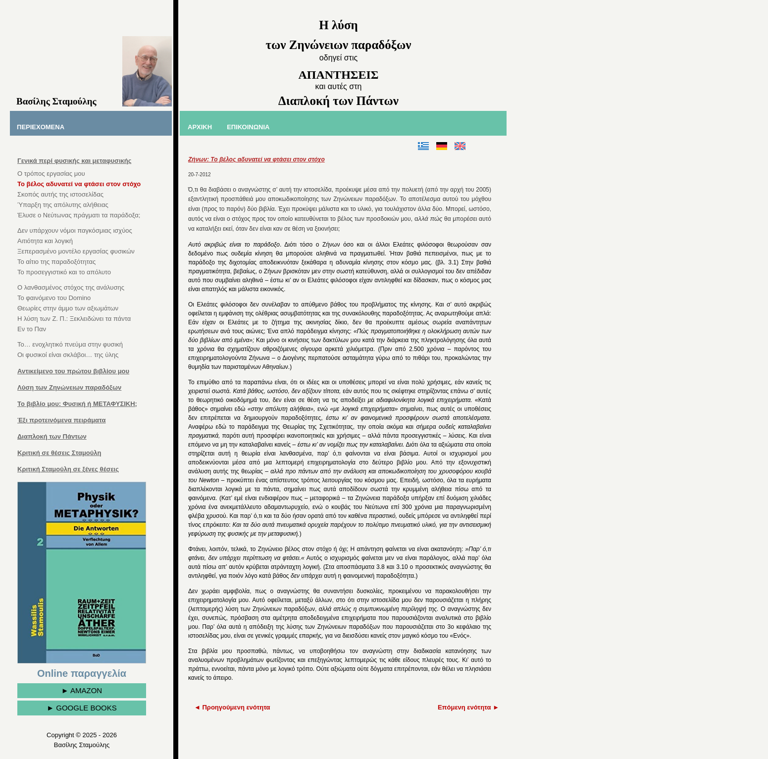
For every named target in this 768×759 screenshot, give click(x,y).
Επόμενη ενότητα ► (468, 707)
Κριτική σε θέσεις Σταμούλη (59, 452)
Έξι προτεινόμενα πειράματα (61, 420)
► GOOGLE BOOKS (82, 708)
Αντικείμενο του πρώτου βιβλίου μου (73, 371)
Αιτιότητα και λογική (45, 241)
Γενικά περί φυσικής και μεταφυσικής (74, 160)
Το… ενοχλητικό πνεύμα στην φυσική (70, 344)
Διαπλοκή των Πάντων (52, 436)
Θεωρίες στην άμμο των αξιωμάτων (67, 308)
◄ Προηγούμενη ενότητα (232, 707)
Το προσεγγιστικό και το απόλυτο (64, 272)
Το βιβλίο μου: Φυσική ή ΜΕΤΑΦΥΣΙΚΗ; (77, 403)
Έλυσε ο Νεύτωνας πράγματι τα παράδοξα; (78, 215)
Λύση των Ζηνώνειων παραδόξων (69, 387)
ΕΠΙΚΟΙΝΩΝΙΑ (248, 127)
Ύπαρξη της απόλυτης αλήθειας (62, 204)
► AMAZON (81, 690)
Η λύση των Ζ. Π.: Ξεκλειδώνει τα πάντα (74, 318)
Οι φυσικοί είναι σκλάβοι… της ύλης (67, 354)
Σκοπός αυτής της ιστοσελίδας (60, 194)
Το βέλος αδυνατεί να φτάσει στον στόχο (79, 184)
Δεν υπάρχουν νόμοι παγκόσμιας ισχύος (74, 230)
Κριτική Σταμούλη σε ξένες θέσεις (68, 469)
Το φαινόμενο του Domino (54, 298)
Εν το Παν (31, 329)
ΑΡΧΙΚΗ (200, 127)
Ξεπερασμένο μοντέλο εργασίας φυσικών (76, 251)
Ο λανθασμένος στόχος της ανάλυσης (70, 287)
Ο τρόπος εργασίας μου (51, 173)
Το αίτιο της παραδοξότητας (56, 261)
